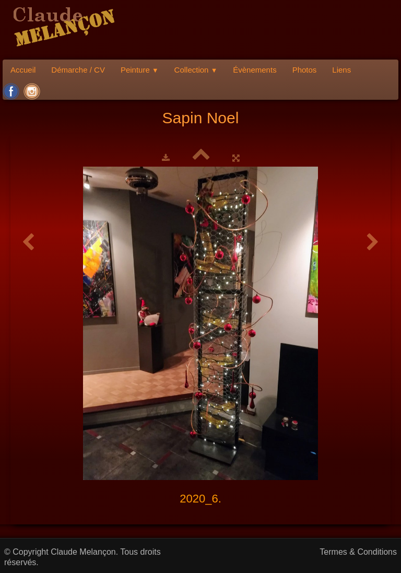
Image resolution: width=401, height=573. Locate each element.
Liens (341, 69)
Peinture (140, 69)
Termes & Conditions (358, 551)
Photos (304, 69)
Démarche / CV (78, 69)
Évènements (254, 69)
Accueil (23, 69)
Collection (196, 69)
